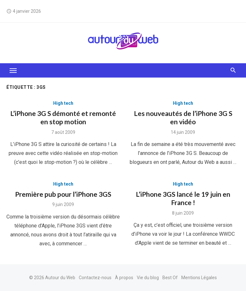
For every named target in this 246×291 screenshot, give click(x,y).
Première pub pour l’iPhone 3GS (63, 194)
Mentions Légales (199, 277)
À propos (124, 277)
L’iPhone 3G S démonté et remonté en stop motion (63, 117)
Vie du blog (148, 277)
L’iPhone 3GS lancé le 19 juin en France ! (183, 198)
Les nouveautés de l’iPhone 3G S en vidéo (183, 117)
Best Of (170, 277)
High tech (63, 103)
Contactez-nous (95, 277)
